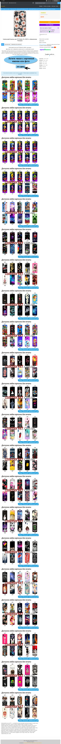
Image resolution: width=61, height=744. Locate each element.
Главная (40, 6)
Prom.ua (36, 740)
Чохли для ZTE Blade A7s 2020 (22, 9)
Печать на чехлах (47, 6)
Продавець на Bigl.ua (30, 741)
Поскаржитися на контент (28, 742)
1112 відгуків (49, 0)
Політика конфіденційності (37, 742)
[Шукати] (58, 3)
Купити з (49, 24)
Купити (49, 22)
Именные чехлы (54, 6)
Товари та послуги (6, 9)
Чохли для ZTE (13, 9)
